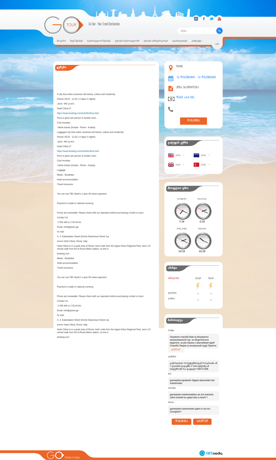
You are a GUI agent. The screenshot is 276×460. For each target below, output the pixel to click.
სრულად (202, 416)
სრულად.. (176, 344)
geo (217, 44)
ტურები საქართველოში (127, 41)
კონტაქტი (197, 41)
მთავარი (61, 41)
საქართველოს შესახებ (99, 41)
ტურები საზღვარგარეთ (156, 41)
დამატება (181, 416)
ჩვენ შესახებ (76, 41)
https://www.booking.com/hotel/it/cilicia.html (78, 113)
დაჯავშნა (193, 121)
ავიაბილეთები (179, 41)
